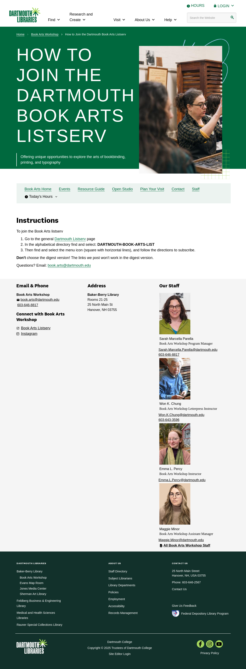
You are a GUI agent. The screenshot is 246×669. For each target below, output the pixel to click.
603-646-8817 (27, 305)
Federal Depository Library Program (205, 613)
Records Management (123, 613)
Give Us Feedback (184, 605)
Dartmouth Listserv (70, 239)
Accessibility (116, 606)
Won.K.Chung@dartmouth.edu (181, 415)
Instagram (29, 334)
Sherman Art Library (33, 594)
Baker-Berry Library (29, 571)
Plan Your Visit (152, 189)
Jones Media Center (33, 588)
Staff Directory (117, 571)
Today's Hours (41, 196)
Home (20, 34)
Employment (116, 599)
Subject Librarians (120, 578)
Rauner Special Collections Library (39, 624)
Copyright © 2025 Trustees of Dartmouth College (120, 648)
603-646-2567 (191, 582)
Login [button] (226, 5)
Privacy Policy (209, 653)
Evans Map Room (31, 583)
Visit (120, 19)
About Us (145, 19)
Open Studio (122, 189)
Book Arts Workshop (45, 34)
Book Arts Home (37, 189)
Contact (178, 189)
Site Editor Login (120, 654)
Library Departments (121, 585)
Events (64, 189)
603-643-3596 (168, 420)
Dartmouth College (119, 642)
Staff (196, 189)
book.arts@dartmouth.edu (69, 265)
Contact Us (179, 589)
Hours (197, 6)
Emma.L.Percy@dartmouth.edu (181, 480)
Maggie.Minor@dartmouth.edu (181, 540)
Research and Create (81, 17)
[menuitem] (200, 644)
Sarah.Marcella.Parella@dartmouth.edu (187, 349)
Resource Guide (91, 189)
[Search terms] (211, 18)
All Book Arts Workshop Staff (186, 545)
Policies (113, 592)
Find (54, 19)
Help (171, 19)
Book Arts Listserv (35, 328)
